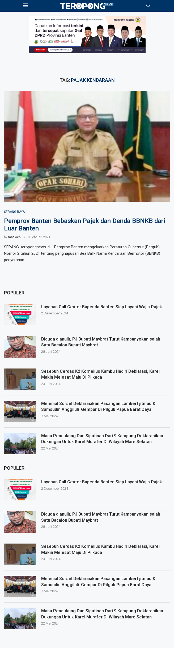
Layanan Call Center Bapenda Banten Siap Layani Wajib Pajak (101, 481)
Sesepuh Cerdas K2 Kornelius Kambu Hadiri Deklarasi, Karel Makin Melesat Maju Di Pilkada (100, 549)
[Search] (148, 6)
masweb (14, 237)
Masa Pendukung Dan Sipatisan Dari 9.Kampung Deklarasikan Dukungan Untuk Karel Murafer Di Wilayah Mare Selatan (102, 613)
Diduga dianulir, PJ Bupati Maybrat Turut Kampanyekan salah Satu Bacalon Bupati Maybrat (105, 517)
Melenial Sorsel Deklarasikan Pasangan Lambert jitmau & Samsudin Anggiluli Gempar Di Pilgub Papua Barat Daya (98, 581)
